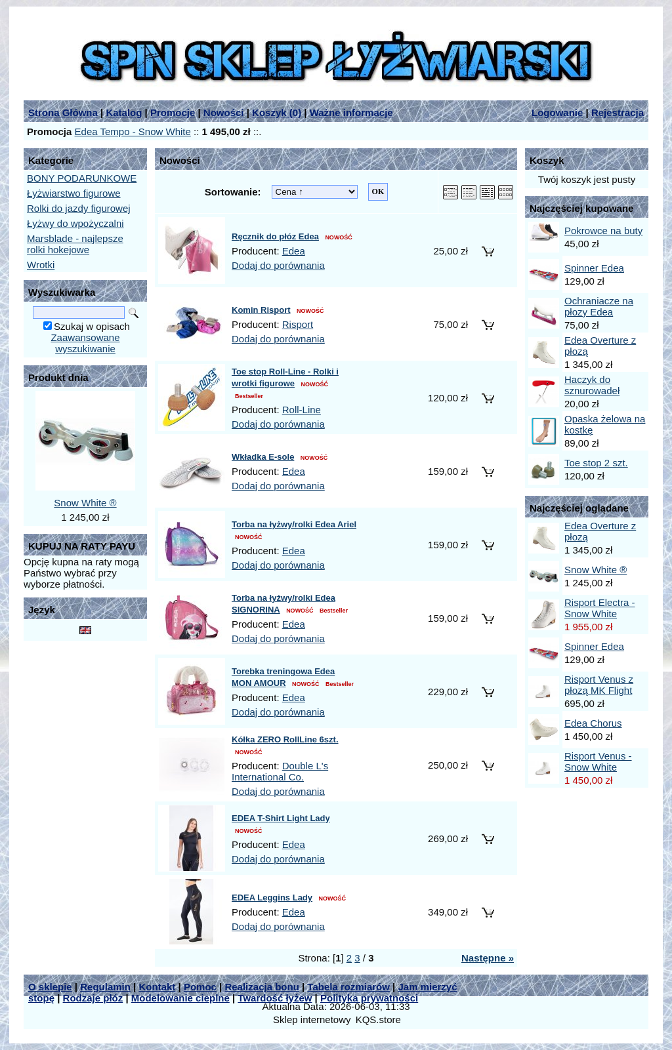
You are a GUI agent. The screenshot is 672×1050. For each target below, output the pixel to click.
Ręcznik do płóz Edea (275, 236)
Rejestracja (617, 112)
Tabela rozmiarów (348, 986)
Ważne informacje (351, 112)
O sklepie (50, 986)
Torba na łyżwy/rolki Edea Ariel (294, 524)
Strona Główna (63, 112)
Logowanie (557, 112)
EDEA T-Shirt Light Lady (281, 818)
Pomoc (200, 986)
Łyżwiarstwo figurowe (74, 193)
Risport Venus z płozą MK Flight (598, 685)
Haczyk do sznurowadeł (592, 385)
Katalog (124, 112)
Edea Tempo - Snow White (133, 131)
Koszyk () (276, 112)
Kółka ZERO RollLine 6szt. (285, 739)
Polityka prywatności (369, 997)
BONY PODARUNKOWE (81, 178)
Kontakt (156, 986)
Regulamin (105, 986)
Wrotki (40, 264)
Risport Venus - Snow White (598, 761)
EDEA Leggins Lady (272, 897)
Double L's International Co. (280, 771)
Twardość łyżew (275, 997)
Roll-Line (301, 409)
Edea (293, 250)
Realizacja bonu (261, 986)
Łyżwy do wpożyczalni (75, 223)
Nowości (223, 112)
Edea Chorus (593, 723)
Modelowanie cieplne (180, 997)
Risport (298, 324)
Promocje (172, 112)
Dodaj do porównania (278, 265)
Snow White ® (85, 502)
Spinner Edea (594, 267)
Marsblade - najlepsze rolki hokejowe (75, 244)
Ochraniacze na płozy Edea (598, 306)
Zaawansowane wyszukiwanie (85, 343)
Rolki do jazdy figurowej (79, 208)
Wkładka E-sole (263, 457)
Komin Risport (261, 310)
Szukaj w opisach (92, 326)
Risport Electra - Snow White (599, 608)
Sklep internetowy (311, 1019)
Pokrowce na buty (603, 230)
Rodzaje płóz (93, 997)
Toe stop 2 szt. (596, 462)
